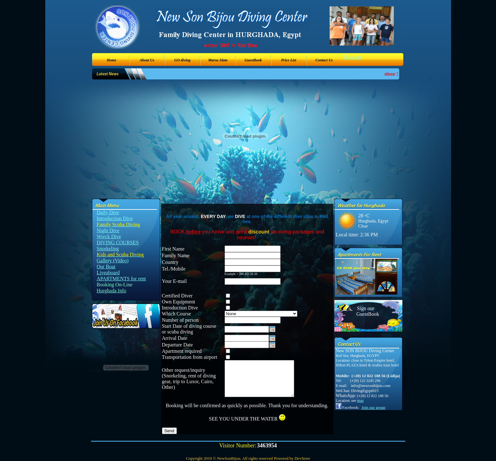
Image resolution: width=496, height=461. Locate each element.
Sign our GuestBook (365, 311)
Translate (353, 57)
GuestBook (253, 60)
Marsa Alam (217, 60)
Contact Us (324, 60)
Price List (288, 60)
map (360, 400)
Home (111, 60)
